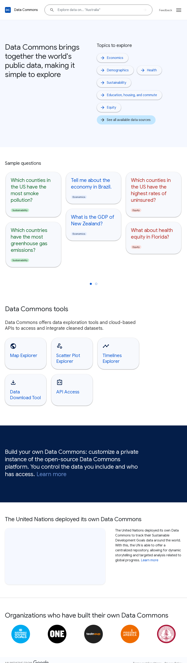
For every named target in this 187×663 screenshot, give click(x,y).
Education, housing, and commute (128, 95)
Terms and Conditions (147, 656)
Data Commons (26, 10)
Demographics (114, 70)
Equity (108, 107)
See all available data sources (125, 119)
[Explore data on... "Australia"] (98, 10)
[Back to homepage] (8, 10)
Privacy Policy (173, 656)
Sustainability (113, 82)
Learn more (51, 467)
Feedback (165, 10)
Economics (111, 57)
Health (148, 70)
